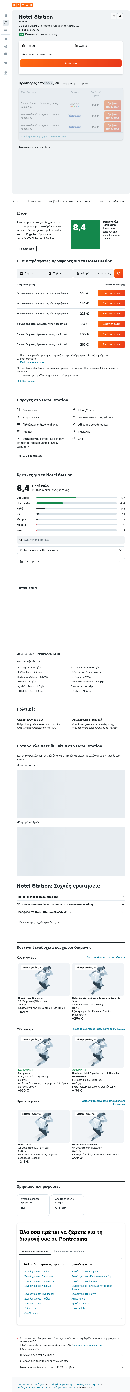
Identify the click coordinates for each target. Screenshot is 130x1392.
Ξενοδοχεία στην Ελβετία (87, 1384)
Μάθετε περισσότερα (32, 362)
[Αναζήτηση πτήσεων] (5, 15)
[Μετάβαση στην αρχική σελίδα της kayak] (22, 5)
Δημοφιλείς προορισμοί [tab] (35, 1251)
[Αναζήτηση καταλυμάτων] (5, 22)
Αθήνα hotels (78, 1298)
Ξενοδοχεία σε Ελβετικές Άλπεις (32, 1387)
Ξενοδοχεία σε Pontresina (63, 1387)
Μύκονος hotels (32, 1303)
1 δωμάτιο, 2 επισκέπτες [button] (37, 54)
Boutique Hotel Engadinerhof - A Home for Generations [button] (95, 1075)
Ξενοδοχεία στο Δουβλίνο (85, 1271)
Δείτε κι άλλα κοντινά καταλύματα (106, 957)
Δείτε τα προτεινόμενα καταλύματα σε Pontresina (103, 1102)
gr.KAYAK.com (23, 1384)
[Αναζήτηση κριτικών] (74, 539)
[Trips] (5, 63)
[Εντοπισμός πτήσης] (5, 46)
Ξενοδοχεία (39, 1384)
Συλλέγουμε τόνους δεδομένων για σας (72, 1361)
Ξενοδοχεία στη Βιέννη (84, 1293)
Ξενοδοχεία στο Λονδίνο (37, 1298)
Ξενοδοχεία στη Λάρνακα (85, 1281)
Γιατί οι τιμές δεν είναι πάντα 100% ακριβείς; (72, 1367)
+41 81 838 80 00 (29, 29)
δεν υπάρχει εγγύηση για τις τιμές (88, 1345)
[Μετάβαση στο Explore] (5, 39)
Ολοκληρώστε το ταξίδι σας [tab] (69, 1251)
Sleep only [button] (24, 1073)
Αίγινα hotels (31, 1312)
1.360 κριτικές (48, 34)
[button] (5, 5)
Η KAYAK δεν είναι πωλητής (72, 1355)
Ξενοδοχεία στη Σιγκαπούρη (39, 1293)
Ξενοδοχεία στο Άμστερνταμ (39, 1276)
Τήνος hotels (78, 1308)
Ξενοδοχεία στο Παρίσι (36, 1271)
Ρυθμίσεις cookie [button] (26, 380)
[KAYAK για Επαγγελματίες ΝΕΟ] (5, 53)
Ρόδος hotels (31, 1308)
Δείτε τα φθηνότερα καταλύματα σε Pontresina (99, 1028)
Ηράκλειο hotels (80, 1303)
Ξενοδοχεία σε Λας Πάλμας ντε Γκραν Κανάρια (92, 1287)
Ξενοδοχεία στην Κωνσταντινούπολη (91, 1276)
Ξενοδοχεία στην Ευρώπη (60, 1384)
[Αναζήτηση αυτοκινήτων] (5, 29)
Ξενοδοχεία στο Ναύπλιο (37, 1285)
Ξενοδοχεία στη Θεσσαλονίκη (40, 1281)
